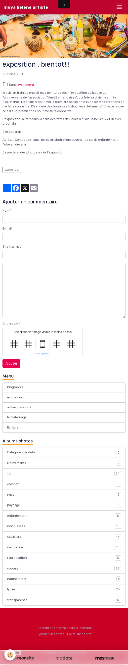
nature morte (64, 578)
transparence (64, 600)
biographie (15, 387)
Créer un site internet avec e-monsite (64, 628)
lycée (64, 589)
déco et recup (64, 547)
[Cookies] (10, 655)
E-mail (7, 228)
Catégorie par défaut (64, 452)
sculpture (64, 536)
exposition (12, 169)
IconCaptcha (41, 353)
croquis (64, 568)
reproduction (64, 557)
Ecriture (13, 427)
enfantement (64, 515)
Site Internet (11, 246)
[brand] (25, 7)
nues (64, 494)
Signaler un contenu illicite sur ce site (64, 634)
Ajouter (11, 363)
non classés (64, 526)
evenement (25, 85)
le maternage (17, 417)
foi (64, 473)
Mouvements (64, 463)
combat (64, 484)
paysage (64, 505)
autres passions (19, 407)
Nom (5, 210)
